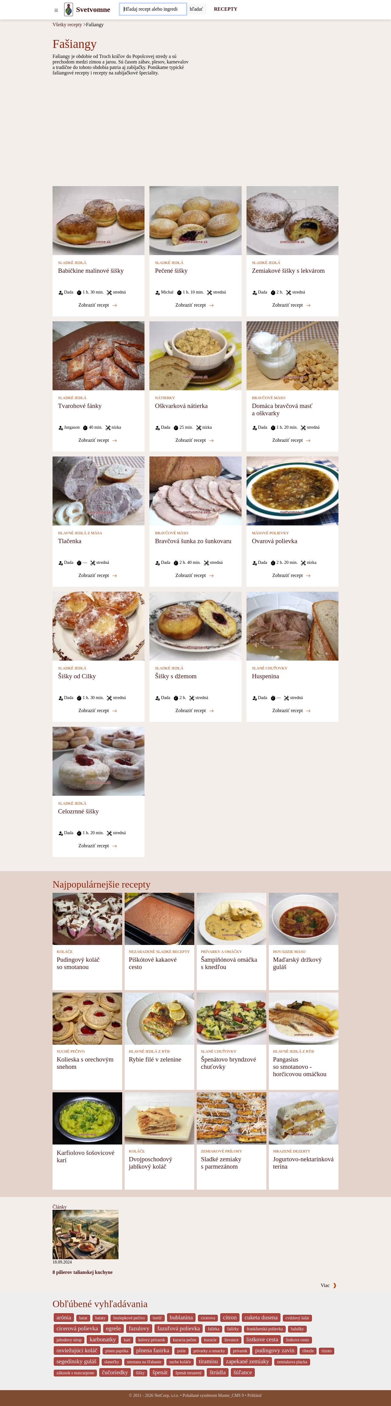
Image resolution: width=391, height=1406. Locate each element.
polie (181, 1351)
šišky (140, 1373)
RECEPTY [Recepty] (225, 9)
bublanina (181, 1317)
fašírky (233, 1329)
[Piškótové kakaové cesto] (159, 918)
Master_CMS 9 (231, 1395)
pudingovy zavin (274, 1350)
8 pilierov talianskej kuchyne (83, 1272)
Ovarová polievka (274, 540)
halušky (297, 1329)
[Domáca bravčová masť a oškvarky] (292, 355)
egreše (113, 1328)
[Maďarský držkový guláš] (303, 918)
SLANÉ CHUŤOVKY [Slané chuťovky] (269, 668)
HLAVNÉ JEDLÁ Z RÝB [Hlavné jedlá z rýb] (149, 1051)
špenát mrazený (189, 1373)
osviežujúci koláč (77, 1350)
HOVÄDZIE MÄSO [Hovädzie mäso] (289, 952)
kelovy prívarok (151, 1340)
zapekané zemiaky (247, 1361)
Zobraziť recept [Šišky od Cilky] (98, 710)
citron (230, 1317)
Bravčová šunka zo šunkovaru (193, 540)
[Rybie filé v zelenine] (159, 1018)
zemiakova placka (292, 1362)
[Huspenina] (292, 625)
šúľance (243, 1372)
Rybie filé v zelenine (155, 1059)
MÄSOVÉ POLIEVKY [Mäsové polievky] (270, 533)
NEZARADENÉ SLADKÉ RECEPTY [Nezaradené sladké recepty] (159, 952)
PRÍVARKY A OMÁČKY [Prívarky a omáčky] (221, 952)
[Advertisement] (195, 130)
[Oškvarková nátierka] (195, 355)
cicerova (208, 1318)
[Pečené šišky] (195, 220)
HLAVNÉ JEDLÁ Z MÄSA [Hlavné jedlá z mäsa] (80, 533)
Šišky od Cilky (77, 676)
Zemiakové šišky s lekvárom (288, 270)
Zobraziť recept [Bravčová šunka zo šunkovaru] (194, 575)
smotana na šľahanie (144, 1362)
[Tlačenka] (98, 490)
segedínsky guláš (77, 1361)
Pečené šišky (171, 270)
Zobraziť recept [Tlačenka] (98, 575)
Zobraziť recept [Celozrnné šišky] (98, 846)
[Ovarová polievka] (292, 490)
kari (127, 1340)
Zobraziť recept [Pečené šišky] (194, 305)
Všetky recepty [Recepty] (67, 24)
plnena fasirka (152, 1350)
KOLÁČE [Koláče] (65, 952)
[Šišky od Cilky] (98, 625)
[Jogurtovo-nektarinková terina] (303, 1117)
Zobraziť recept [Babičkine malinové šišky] (98, 305)
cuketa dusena (261, 1317)
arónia (64, 1317)
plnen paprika (116, 1351)
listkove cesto (297, 1340)
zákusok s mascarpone (75, 1373)
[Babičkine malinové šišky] (98, 220)
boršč (157, 1318)
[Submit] (196, 9)
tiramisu (208, 1361)
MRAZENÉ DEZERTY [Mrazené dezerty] (292, 1151)
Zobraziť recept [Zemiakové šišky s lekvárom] (291, 305)
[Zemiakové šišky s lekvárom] (292, 220)
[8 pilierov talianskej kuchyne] (86, 1234)
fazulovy (139, 1328)
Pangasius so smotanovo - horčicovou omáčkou (300, 1066)
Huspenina (265, 676)
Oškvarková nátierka (181, 405)
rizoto (326, 1351)
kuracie (210, 1340)
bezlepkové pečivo (129, 1318)
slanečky (111, 1362)
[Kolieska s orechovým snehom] (87, 1018)
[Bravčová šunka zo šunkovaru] (195, 490)
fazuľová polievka (178, 1328)
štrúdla (217, 1372)
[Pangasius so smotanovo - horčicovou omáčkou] (303, 1018)
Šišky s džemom (175, 676)
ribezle (308, 1351)
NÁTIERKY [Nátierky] (165, 398)
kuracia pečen (184, 1340)
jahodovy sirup (69, 1340)
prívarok (240, 1351)
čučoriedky (115, 1372)
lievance (232, 1340)
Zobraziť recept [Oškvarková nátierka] (194, 440)
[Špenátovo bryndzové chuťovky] (231, 1018)
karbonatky (103, 1339)
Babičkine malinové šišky (91, 270)
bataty (100, 1318)
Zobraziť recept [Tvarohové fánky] (98, 440)
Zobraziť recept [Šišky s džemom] (194, 710)
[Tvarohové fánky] (98, 355)
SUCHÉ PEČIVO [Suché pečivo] (71, 1051)
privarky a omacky (209, 1351)
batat (83, 1318)
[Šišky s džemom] (195, 625)
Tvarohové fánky (80, 405)
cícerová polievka (77, 1328)
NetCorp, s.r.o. (166, 1395)
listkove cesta (262, 1339)
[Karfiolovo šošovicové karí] (87, 1117)
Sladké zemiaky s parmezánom (221, 1162)
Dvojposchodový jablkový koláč (150, 1162)
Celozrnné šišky (78, 811)
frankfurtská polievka (265, 1329)
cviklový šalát (297, 1318)
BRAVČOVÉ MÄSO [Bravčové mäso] (268, 398)
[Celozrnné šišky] (98, 760)
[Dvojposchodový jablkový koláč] (159, 1117)
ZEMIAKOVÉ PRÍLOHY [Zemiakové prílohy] (221, 1151)
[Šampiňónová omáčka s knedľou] (231, 918)
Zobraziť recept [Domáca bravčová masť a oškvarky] (291, 440)
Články (60, 1207)
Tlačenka (69, 540)
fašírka (213, 1329)
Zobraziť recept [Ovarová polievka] (291, 575)
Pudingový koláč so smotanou (78, 963)
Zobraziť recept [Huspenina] (291, 710)
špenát (159, 1372)
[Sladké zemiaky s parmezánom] (231, 1117)
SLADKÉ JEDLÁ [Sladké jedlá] (72, 263)
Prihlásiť (254, 1395)
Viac (329, 1285)
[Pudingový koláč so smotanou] (87, 918)
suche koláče (180, 1362)
